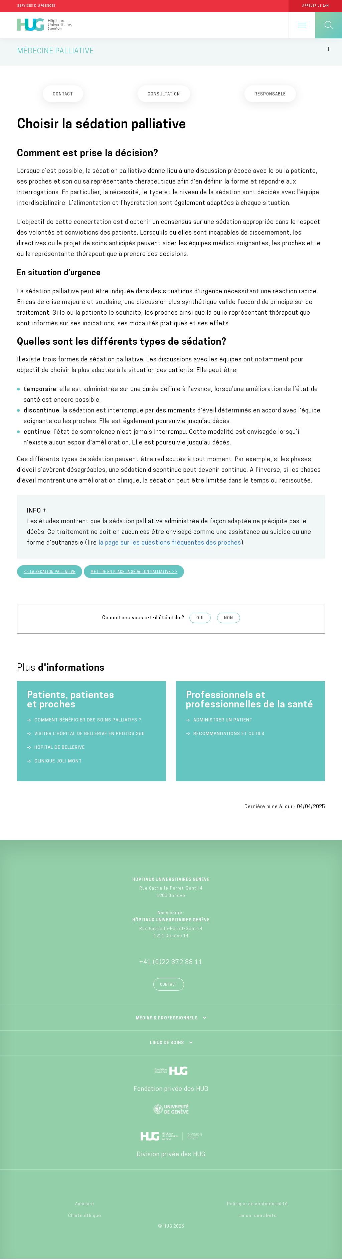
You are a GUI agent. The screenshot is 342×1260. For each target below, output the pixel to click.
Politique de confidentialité (257, 1206)
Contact (168, 986)
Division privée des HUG (171, 1156)
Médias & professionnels (167, 1020)
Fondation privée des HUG (171, 1090)
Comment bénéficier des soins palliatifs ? (87, 721)
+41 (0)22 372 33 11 (171, 964)
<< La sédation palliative (49, 573)
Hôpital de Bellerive (59, 748)
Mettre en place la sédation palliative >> (134, 573)
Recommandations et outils (229, 735)
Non (228, 620)
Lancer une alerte (257, 1217)
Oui (200, 620)
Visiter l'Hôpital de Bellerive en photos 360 (89, 735)
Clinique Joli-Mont (58, 762)
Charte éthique (84, 1217)
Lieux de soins (167, 1044)
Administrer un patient (222, 721)
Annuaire (84, 1206)
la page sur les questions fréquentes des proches (170, 544)
